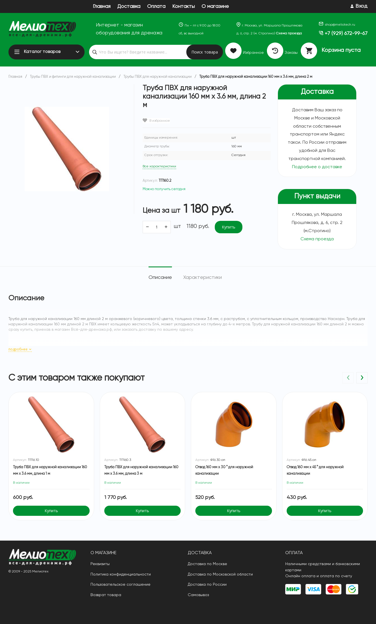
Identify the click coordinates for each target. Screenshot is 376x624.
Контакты (183, 6)
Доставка (128, 6)
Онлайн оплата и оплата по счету (318, 576)
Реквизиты (100, 564)
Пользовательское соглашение (120, 585)
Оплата (156, 6)
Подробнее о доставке (317, 167)
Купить (228, 227)
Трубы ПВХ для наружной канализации (157, 77)
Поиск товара (204, 52)
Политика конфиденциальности (120, 574)
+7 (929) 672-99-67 (343, 33)
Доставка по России (207, 585)
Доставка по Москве (207, 564)
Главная (101, 6)
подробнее (20, 349)
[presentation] (347, 377)
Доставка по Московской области (220, 574)
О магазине (215, 6)
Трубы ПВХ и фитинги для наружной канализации (73, 77)
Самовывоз (198, 595)
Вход (361, 6)
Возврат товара (105, 595)
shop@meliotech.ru (337, 24)
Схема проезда (289, 33)
